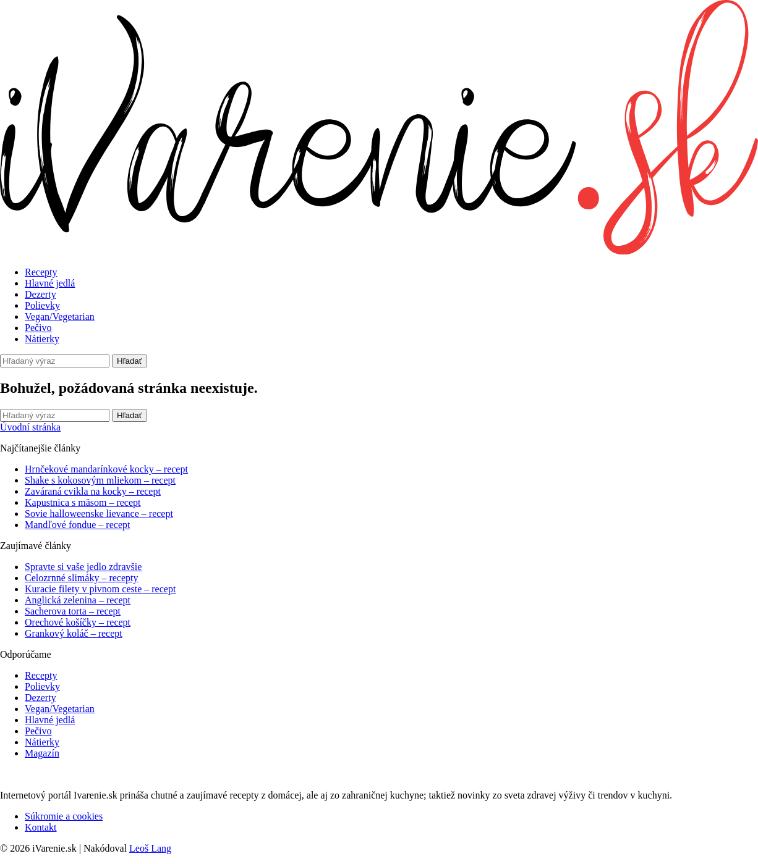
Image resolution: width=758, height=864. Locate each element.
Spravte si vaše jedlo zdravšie (83, 566)
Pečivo (38, 327)
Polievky (42, 305)
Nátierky (42, 338)
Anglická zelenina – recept (77, 600)
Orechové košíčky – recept (77, 622)
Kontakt (41, 827)
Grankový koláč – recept (73, 633)
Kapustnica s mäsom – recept (83, 502)
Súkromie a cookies (64, 816)
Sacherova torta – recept (73, 611)
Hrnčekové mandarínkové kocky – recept (106, 469)
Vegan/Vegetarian (60, 316)
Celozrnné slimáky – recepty (81, 578)
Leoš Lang (150, 848)
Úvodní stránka (30, 427)
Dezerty (40, 294)
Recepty (41, 272)
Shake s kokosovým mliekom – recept (100, 480)
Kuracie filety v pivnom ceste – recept (100, 589)
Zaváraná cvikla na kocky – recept (93, 491)
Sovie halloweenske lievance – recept (99, 513)
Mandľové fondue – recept (77, 524)
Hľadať (129, 361)
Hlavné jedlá (50, 283)
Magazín (42, 753)
